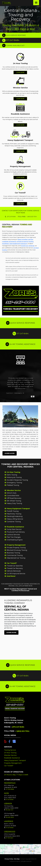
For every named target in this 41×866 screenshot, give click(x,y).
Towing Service (10, 750)
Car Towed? (12, 563)
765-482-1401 (9, 810)
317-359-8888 (9, 789)
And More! (11, 576)
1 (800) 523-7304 (22, 731)
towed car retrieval (27, 246)
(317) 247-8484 (18, 727)
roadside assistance (9, 241)
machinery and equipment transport (14, 243)
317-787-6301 (9, 838)
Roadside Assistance (15, 527)
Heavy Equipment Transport (18, 509)
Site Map (16, 859)
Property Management (16, 545)
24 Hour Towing (13, 472)
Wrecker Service (14, 490)
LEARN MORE (20, 72)
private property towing (25, 241)
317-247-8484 (12, 40)
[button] (32, 397)
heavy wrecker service (25, 239)
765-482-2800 (9, 817)
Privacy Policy (9, 859)
